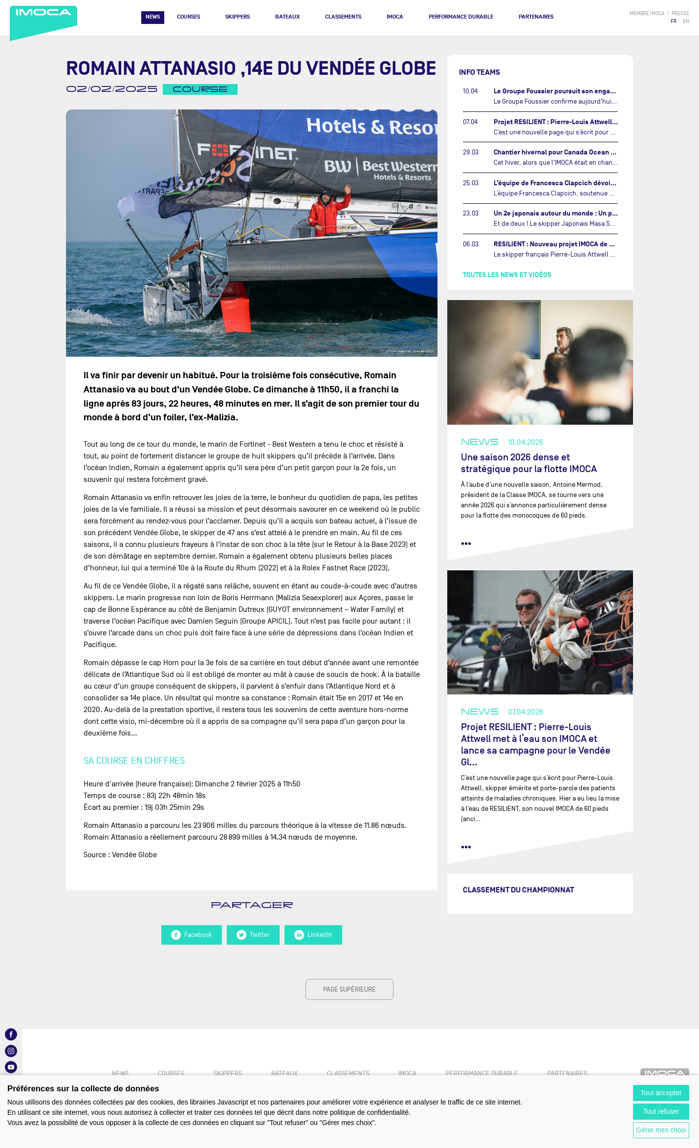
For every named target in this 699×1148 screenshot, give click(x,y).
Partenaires (536, 17)
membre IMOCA (647, 13)
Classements (343, 17)
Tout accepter (661, 1093)
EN (686, 21)
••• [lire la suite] (466, 543)
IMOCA (395, 17)
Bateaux (287, 17)
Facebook (191, 935)
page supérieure (349, 989)
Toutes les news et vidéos (507, 275)
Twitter (253, 935)
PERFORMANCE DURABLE (461, 17)
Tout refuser (661, 1111)
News (153, 17)
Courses (188, 17)
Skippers (237, 17)
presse (680, 13)
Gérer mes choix (661, 1130)
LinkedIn (313, 935)
